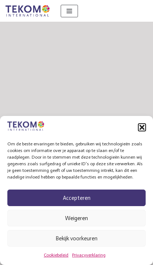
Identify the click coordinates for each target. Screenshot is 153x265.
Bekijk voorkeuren (76, 238)
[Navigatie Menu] (69, 11)
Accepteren (76, 198)
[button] (142, 127)
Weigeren (76, 218)
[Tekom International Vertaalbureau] (28, 11)
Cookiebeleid (56, 255)
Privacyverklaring (89, 255)
